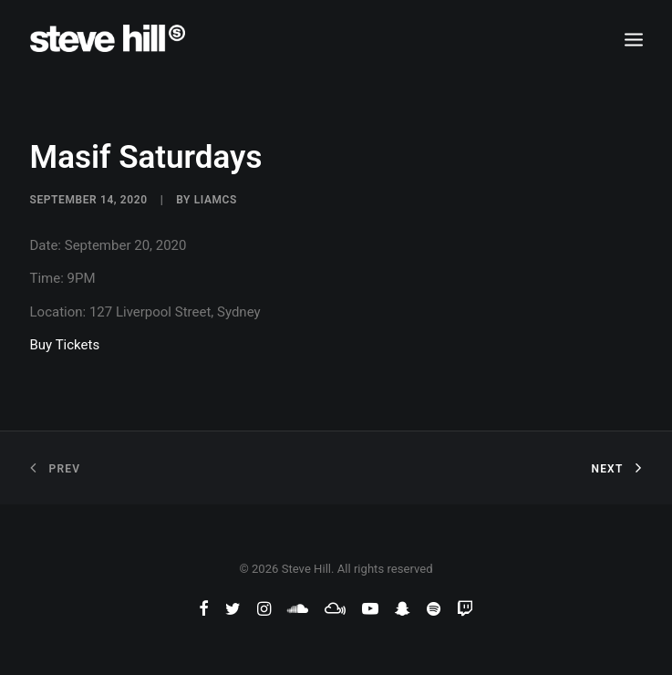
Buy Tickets (65, 345)
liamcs (215, 199)
